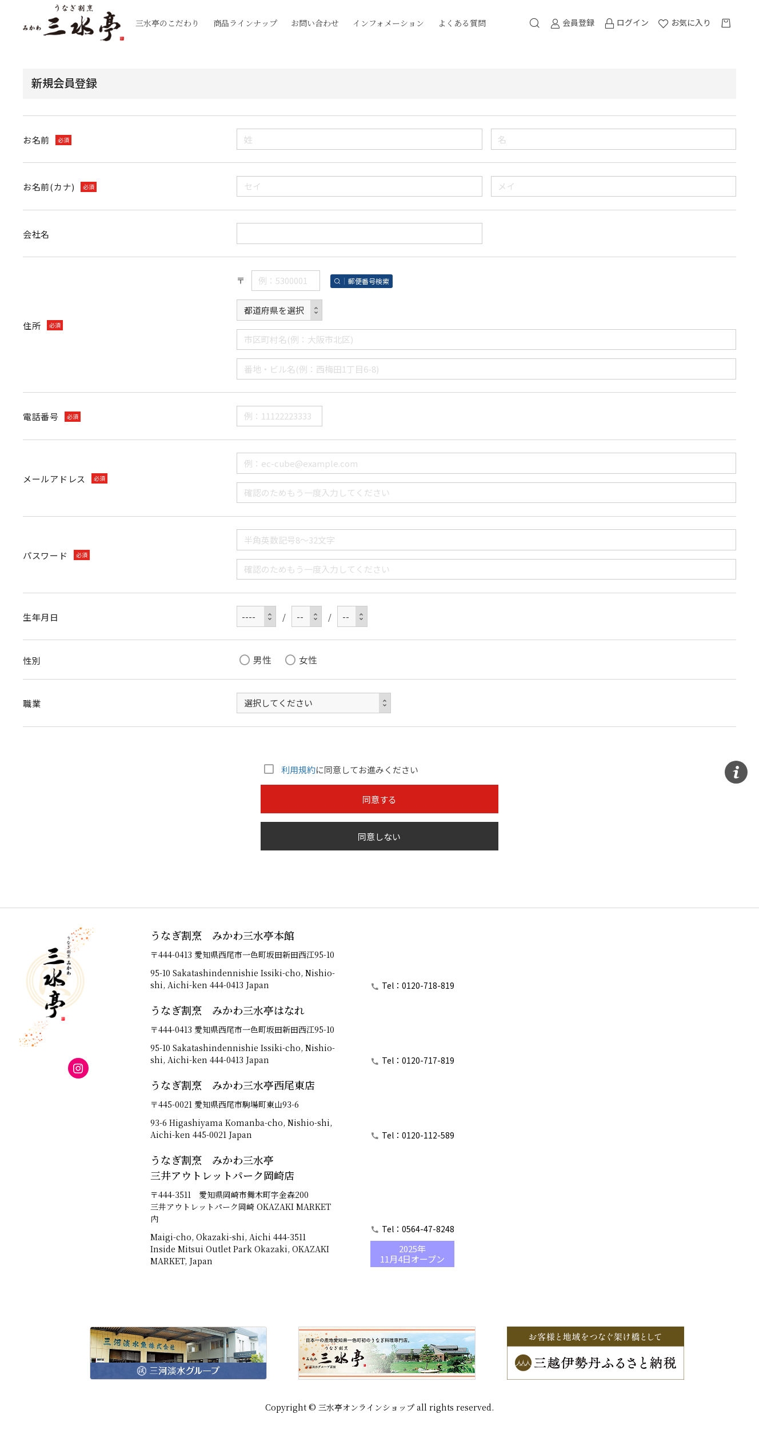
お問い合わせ (315, 23)
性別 (32, 660)
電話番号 (41, 417)
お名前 (36, 140)
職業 (32, 703)
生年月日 (41, 617)
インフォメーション (388, 23)
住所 (32, 325)
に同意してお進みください (339, 769)
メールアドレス (54, 479)
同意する (379, 799)
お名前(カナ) (49, 187)
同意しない (379, 836)
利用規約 (298, 770)
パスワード (45, 555)
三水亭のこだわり (167, 23)
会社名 (36, 234)
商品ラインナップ (245, 23)
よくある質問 (462, 23)
